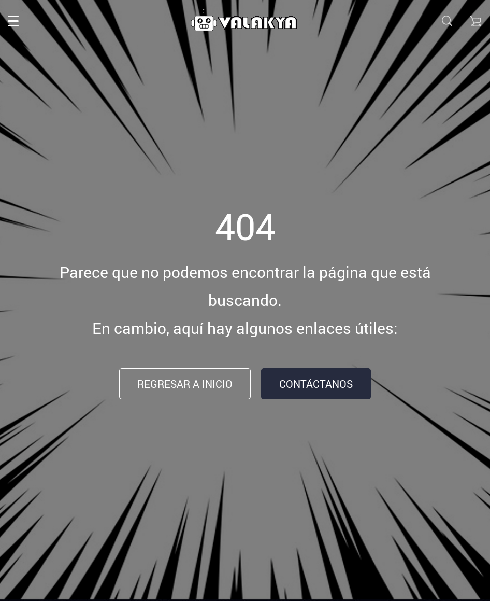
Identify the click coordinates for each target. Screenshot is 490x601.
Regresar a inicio (185, 384)
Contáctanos (316, 384)
